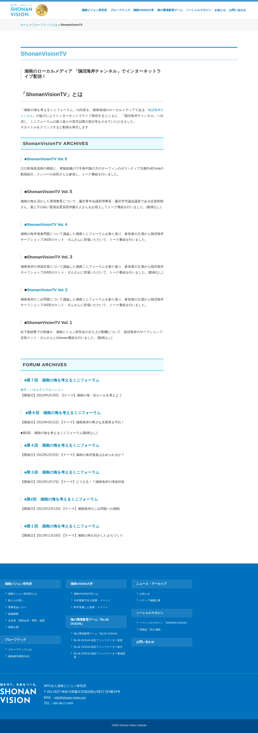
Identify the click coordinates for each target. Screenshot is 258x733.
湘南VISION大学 (143, 10)
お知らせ (220, 10)
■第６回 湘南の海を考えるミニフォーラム (68, 412)
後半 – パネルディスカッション (43, 389)
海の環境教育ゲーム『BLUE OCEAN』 (90, 621)
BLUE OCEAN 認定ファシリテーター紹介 (98, 646)
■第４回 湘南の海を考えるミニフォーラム (66, 445)
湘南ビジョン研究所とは (22, 593)
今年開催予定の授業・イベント (92, 600)
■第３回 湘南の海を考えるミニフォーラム (66, 472)
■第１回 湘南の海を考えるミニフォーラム (66, 526)
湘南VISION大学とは (86, 593)
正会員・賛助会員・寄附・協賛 (26, 620)
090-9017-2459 (63, 703)
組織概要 (13, 613)
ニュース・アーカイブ (151, 583)
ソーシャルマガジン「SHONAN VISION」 (164, 622)
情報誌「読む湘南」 (151, 629)
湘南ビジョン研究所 (94, 10)
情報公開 (13, 627)
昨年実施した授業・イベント (91, 607)
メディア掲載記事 (149, 600)
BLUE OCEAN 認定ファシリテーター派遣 (98, 640)
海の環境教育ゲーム (170, 10)
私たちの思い (16, 600)
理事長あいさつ (17, 607)
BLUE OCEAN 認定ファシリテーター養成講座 (99, 655)
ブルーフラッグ (120, 10)
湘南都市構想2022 (18, 656)
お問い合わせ (237, 10)
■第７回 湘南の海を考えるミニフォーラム (66, 380)
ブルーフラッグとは (44, 24)
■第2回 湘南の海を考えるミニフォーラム (65, 499)
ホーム (25, 24)
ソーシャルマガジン (198, 10)
